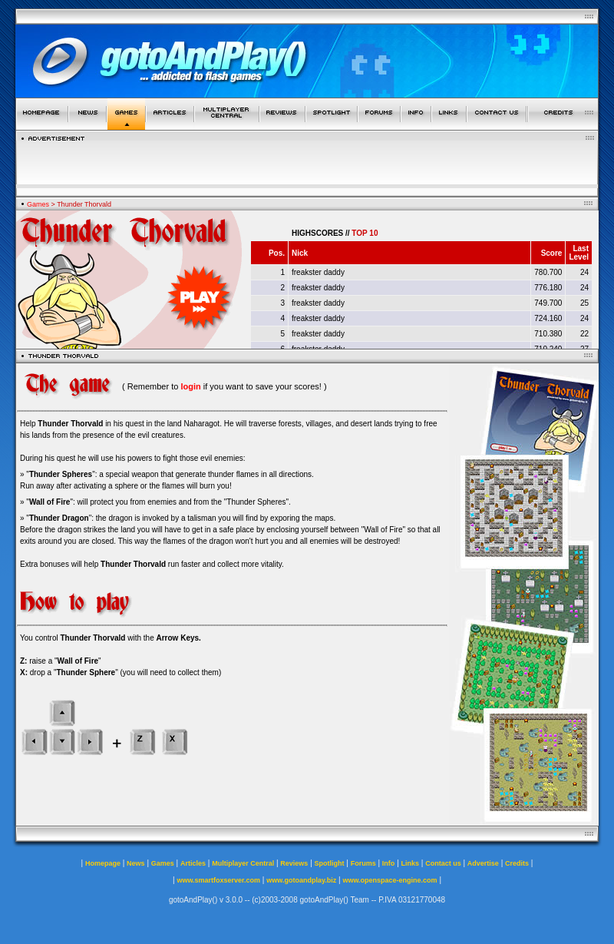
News (136, 863)
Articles (193, 863)
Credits (517, 863)
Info (388, 863)
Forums (363, 863)
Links (410, 863)
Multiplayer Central (243, 863)
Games (38, 204)
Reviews (294, 863)
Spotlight (330, 863)
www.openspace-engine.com (389, 880)
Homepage (102, 863)
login (190, 386)
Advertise (483, 863)
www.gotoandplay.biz (301, 880)
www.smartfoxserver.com (218, 880)
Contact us (443, 863)
